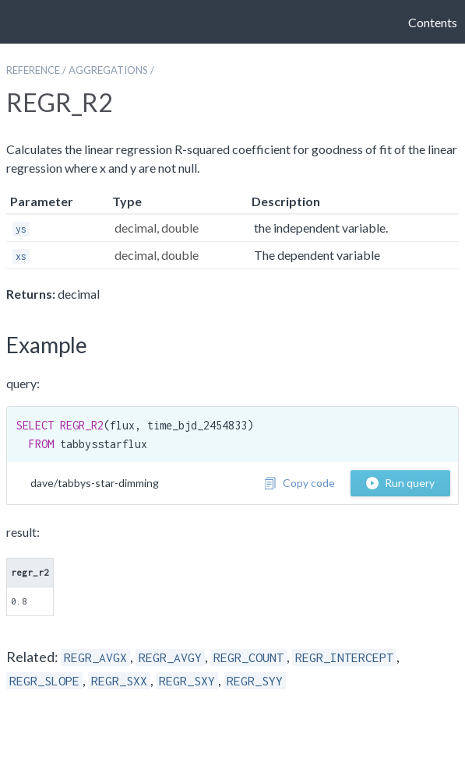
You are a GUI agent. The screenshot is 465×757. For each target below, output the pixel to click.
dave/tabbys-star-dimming (94, 482)
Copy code (299, 482)
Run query (400, 482)
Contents (432, 22)
